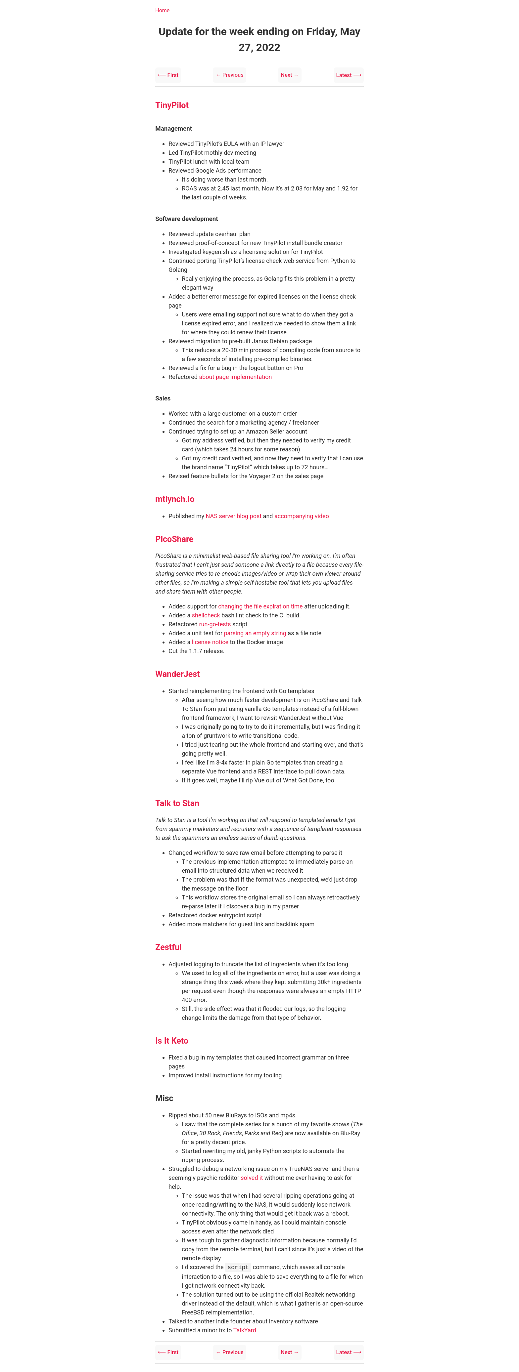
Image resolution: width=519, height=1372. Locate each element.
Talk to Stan (177, 801)
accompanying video (301, 513)
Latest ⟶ (346, 74)
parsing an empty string (255, 631)
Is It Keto (171, 1038)
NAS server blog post (234, 513)
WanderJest (177, 672)
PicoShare (174, 537)
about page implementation (235, 374)
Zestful (168, 945)
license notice (210, 640)
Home (162, 10)
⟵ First (170, 74)
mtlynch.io (174, 497)
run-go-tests (215, 622)
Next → (288, 74)
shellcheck (206, 613)
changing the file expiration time (260, 604)
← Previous (229, 74)
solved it (252, 1175)
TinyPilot (172, 103)
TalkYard (244, 1327)
